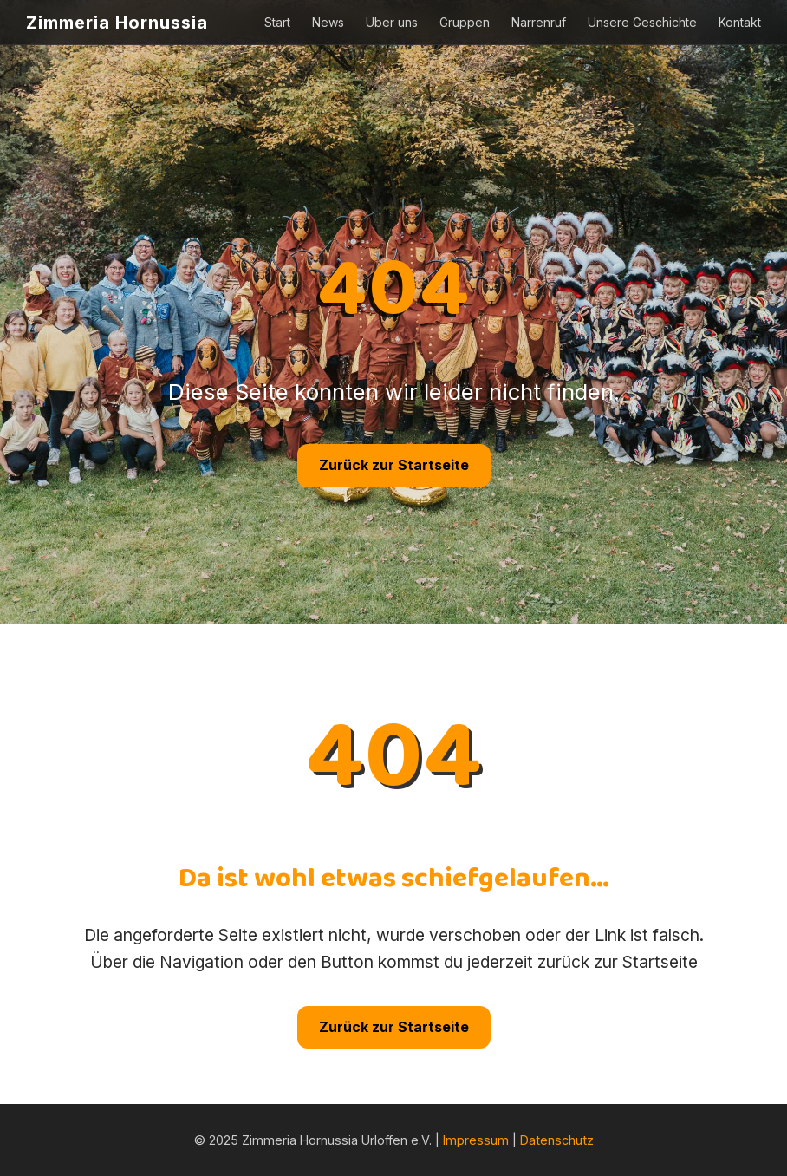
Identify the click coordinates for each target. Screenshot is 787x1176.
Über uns (392, 22)
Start (277, 22)
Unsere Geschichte (642, 22)
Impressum (476, 1140)
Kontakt (740, 22)
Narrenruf (538, 22)
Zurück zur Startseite (394, 465)
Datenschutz (557, 1140)
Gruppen (464, 22)
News (328, 22)
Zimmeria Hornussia (117, 22)
